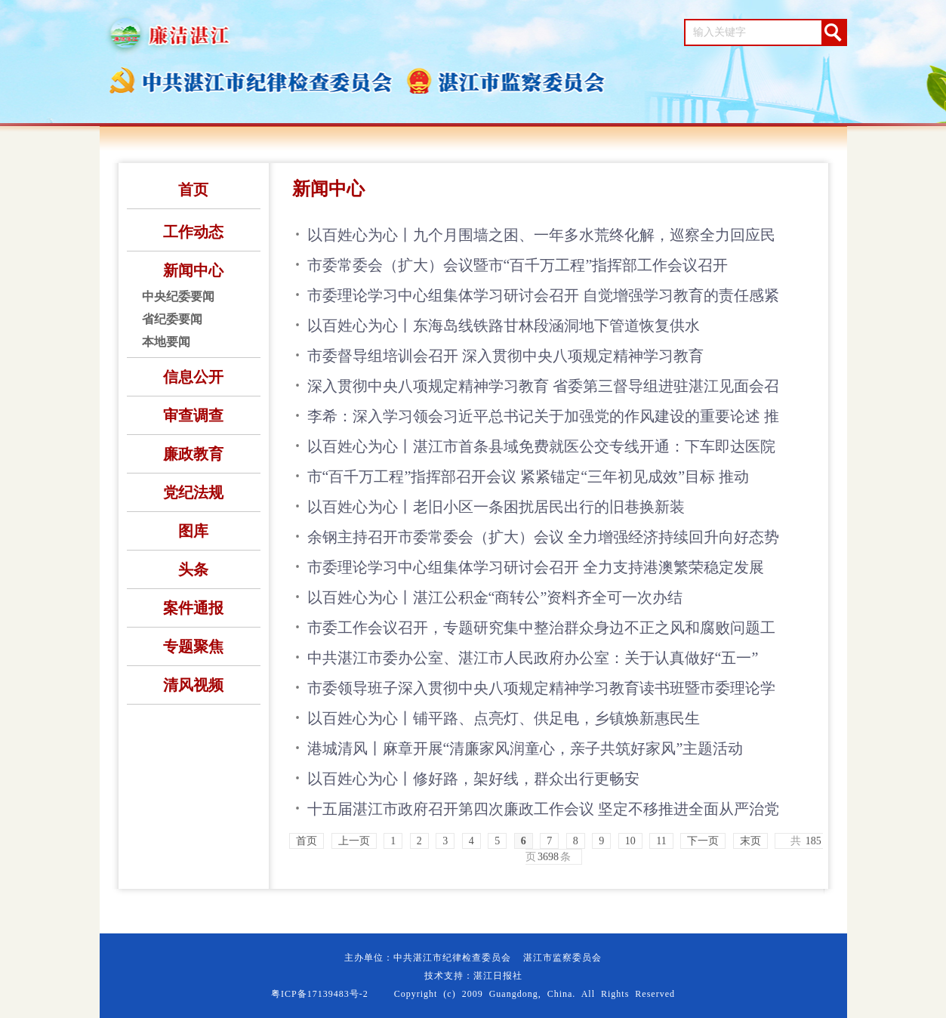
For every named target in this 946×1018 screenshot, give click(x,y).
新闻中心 (193, 270)
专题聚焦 (193, 646)
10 (630, 841)
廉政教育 (193, 454)
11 (661, 841)
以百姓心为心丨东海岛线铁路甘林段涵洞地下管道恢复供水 (503, 325)
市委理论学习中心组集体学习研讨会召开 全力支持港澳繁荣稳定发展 (535, 567)
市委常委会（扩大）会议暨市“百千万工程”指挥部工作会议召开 (518, 265)
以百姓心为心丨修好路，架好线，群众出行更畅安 (473, 778)
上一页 (354, 841)
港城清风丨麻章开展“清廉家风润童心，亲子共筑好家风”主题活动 (525, 748)
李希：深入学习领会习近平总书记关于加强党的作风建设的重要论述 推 (543, 416)
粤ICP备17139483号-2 (319, 994)
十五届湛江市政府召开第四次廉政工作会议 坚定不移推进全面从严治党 (543, 809)
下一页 (703, 841)
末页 (750, 841)
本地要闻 (166, 341)
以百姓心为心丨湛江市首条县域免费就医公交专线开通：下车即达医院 (541, 446)
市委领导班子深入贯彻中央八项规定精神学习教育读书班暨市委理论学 (541, 688)
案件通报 (193, 608)
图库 (193, 531)
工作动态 (193, 232)
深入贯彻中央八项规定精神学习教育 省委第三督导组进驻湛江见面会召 (543, 386)
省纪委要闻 (172, 319)
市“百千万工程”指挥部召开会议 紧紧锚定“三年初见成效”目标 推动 (528, 476)
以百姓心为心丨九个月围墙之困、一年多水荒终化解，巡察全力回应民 (541, 235)
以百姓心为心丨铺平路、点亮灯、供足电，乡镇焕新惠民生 (503, 718)
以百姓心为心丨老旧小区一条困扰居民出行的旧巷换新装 (496, 506)
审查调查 (193, 415)
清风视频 (193, 685)
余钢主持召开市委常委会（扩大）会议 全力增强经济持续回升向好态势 (543, 537)
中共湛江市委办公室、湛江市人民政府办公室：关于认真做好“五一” (533, 657)
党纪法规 (193, 492)
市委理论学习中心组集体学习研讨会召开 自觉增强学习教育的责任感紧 (543, 295)
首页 (193, 189)
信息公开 (193, 377)
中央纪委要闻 (178, 296)
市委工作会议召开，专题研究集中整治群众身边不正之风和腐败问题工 (541, 627)
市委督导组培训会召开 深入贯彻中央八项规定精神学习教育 (505, 355)
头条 (193, 569)
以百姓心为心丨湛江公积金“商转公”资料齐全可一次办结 (495, 597)
